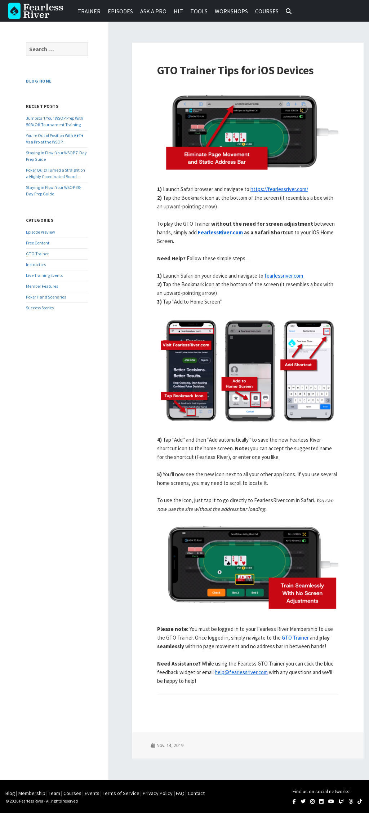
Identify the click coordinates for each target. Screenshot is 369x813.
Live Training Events (44, 275)
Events (92, 793)
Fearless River (37, 11)
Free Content (37, 243)
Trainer (89, 11)
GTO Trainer (37, 253)
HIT (178, 11)
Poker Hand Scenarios (46, 297)
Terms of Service (121, 793)
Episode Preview (40, 232)
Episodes (120, 11)
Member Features (42, 286)
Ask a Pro (153, 11)
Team (54, 793)
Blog (10, 793)
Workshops (231, 11)
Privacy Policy (158, 793)
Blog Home (39, 81)
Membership (31, 793)
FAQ (180, 793)
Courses (267, 11)
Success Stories (40, 307)
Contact (196, 793)
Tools (199, 11)
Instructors (36, 264)
